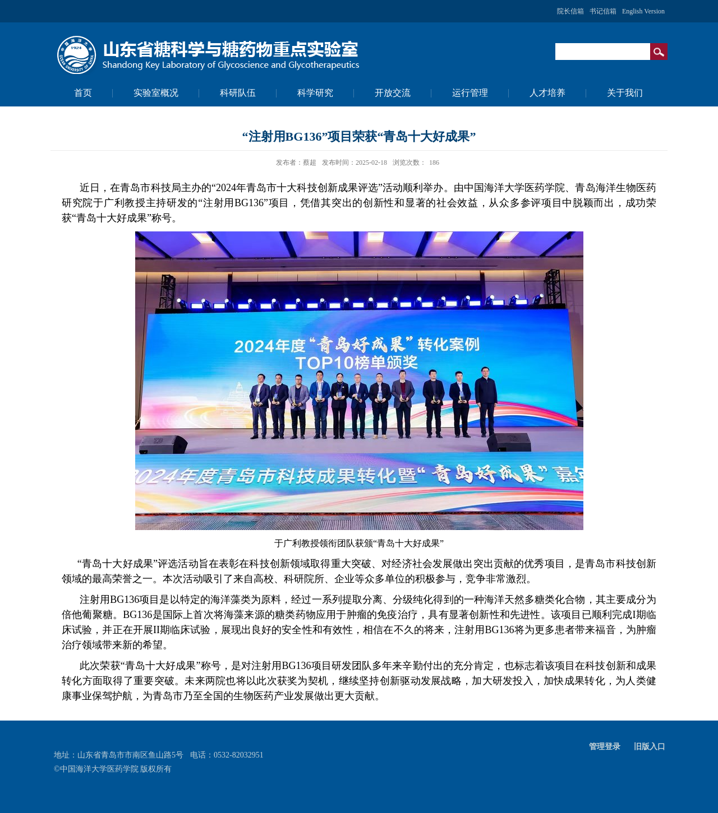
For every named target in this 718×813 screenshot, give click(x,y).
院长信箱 (570, 11)
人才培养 (547, 92)
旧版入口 (649, 746)
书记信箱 (603, 11)
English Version (643, 11)
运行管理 (470, 92)
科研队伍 (238, 92)
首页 (83, 92)
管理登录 (604, 746)
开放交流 (393, 92)
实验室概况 (156, 92)
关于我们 (625, 92)
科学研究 (315, 92)
